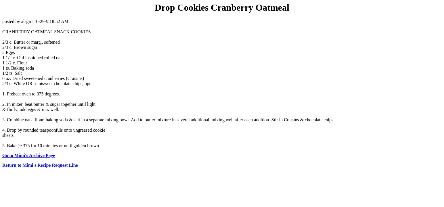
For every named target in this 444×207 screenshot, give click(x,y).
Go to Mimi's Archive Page (28, 155)
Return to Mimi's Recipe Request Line (40, 165)
